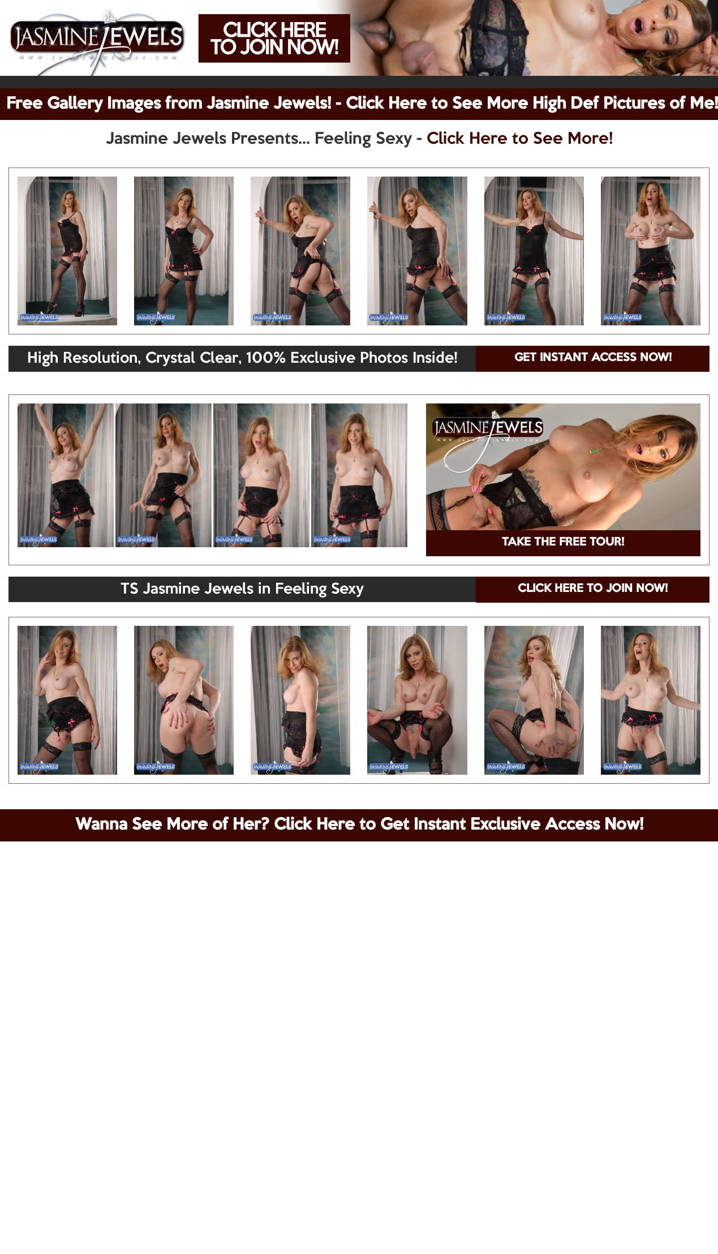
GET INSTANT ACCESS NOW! (593, 358)
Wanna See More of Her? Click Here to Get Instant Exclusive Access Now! (359, 825)
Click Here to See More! (520, 139)
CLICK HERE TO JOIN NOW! (593, 589)
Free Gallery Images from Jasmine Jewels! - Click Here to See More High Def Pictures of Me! (362, 104)
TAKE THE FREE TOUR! (563, 543)
